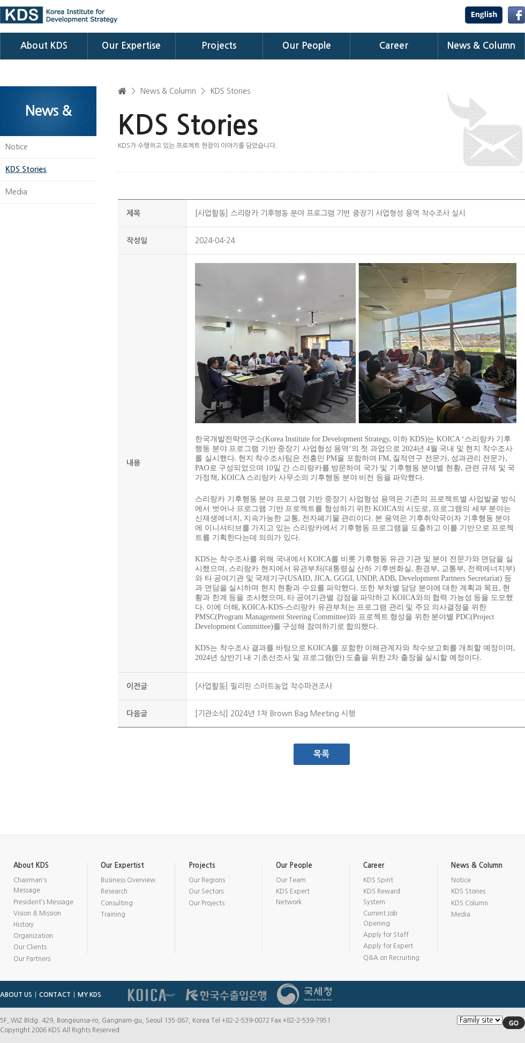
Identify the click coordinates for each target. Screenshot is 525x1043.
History (23, 924)
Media (16, 192)
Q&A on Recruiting (391, 958)
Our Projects (206, 903)
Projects (218, 45)
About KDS (44, 45)
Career (393, 45)
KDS (59, 15)
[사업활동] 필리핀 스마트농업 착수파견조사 (263, 686)
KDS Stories (26, 169)
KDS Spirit (378, 880)
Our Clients (30, 947)
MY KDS (89, 995)
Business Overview (128, 880)
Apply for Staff (386, 935)
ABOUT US (16, 995)
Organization (33, 936)
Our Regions (207, 880)
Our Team (291, 880)
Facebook (516, 15)
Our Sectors (206, 891)
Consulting (117, 903)
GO (513, 1022)
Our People (306, 45)
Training (113, 914)
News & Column (481, 45)
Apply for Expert (388, 946)
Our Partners (31, 959)
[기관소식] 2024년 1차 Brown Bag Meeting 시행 (275, 713)
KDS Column (469, 903)
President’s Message (43, 902)
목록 (321, 754)
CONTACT (55, 995)
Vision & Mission (37, 913)
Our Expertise (131, 45)
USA (483, 15)
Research (114, 891)
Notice (16, 147)
